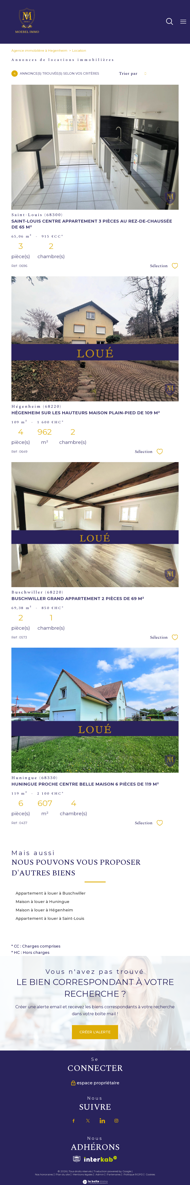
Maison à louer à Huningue (42, 901)
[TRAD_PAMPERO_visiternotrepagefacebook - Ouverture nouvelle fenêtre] (73, 1120)
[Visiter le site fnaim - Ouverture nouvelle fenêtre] (76, 1159)
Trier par (128, 73)
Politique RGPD (133, 1174)
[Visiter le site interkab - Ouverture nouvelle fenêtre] (100, 1159)
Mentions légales (83, 1174)
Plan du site (63, 1174)
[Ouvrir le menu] (183, 22)
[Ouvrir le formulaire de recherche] (169, 22)
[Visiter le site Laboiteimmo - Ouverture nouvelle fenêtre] (95, 1182)
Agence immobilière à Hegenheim (39, 51)
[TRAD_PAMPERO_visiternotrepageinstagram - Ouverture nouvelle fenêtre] (116, 1120)
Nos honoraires (44, 1174)
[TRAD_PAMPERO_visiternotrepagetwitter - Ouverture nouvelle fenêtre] (88, 1120)
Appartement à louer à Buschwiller (51, 893)
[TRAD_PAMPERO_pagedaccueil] (27, 32)
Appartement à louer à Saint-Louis (50, 918)
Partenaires (114, 1174)
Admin (100, 1174)
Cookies (150, 1174)
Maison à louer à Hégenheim (44, 910)
